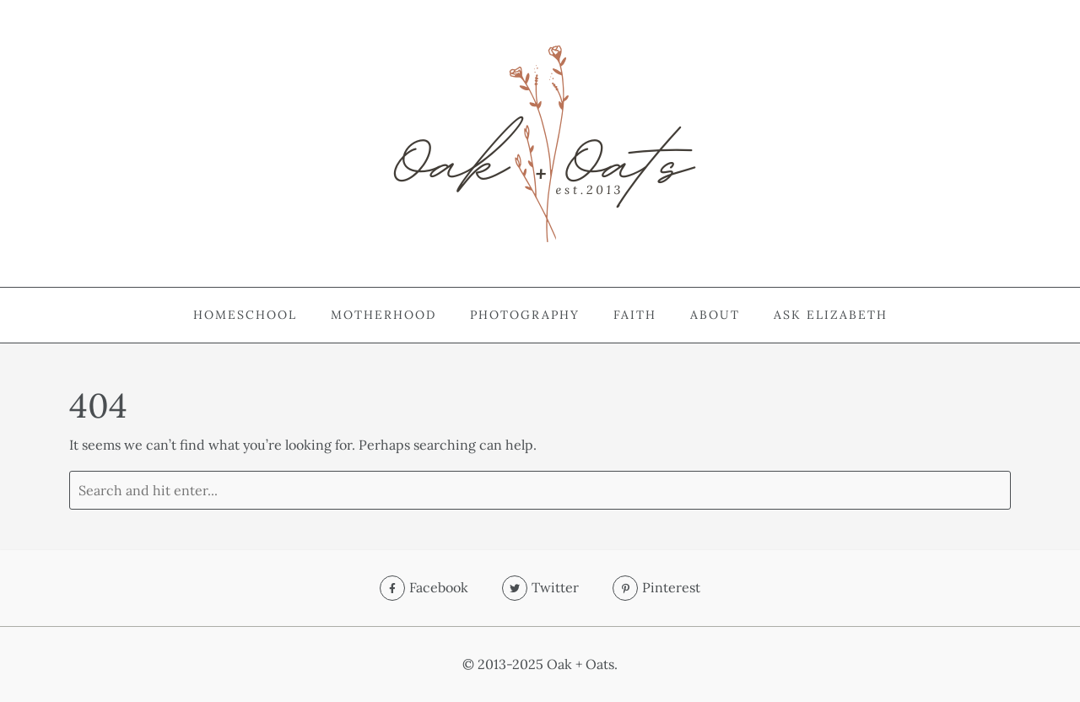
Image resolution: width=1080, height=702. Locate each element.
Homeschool (245, 314)
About (715, 314)
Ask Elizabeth (831, 314)
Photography (525, 314)
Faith (634, 314)
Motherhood (383, 314)
